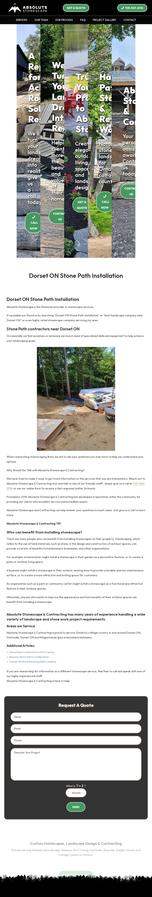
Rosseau (35, 826)
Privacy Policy (78, 875)
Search (88, 870)
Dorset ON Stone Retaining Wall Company (33, 535)
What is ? (76, 659)
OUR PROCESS (64, 20)
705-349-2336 (132, 8)
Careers (64, 870)
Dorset (94, 826)
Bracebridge (22, 826)
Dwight (84, 826)
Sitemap (92, 875)
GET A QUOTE (76, 8)
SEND (76, 680)
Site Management (75, 888)
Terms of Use (62, 875)
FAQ (83, 20)
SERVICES (21, 20)
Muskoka (133, 821)
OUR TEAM (41, 20)
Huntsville (62, 826)
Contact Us (76, 870)
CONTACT (130, 20)
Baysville (74, 826)
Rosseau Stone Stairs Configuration (29, 530)
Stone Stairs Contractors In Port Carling (32, 525)
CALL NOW (76, 102)
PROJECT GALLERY (104, 20)
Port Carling (48, 826)
